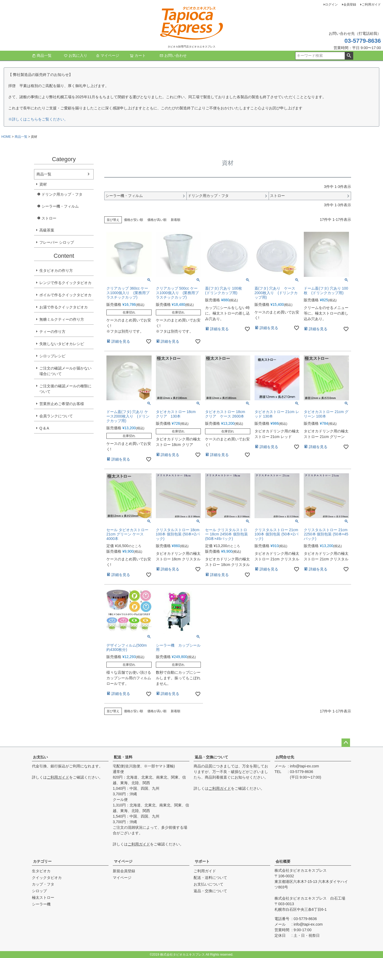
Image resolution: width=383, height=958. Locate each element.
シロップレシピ (52, 356)
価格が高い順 (156, 220)
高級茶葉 (46, 230)
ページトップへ (346, 742)
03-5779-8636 (362, 40)
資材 (43, 184)
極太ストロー (43, 897)
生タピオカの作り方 (56, 270)
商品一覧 (42, 55)
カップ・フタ (43, 884)
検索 (349, 55)
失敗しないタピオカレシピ (61, 344)
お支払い (40, 757)
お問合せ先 (285, 757)
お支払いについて (208, 884)
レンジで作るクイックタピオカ (65, 283)
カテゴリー (42, 861)
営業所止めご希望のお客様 (61, 404)
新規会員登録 (124, 871)
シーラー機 (41, 904)
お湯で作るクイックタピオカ (63, 307)
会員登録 (349, 4)
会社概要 (283, 861)
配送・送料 (123, 757)
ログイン (331, 4)
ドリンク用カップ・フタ (61, 194)
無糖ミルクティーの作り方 (61, 319)
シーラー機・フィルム (60, 206)
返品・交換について (211, 757)
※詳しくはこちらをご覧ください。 (38, 119)
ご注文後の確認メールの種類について (65, 389)
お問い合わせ (173, 55)
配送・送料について (210, 877)
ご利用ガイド (371, 4)
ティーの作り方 (52, 331)
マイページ (107, 55)
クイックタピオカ (47, 877)
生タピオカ (41, 871)
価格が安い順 (133, 220)
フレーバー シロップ (56, 242)
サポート (202, 861)
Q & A (44, 428)
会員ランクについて (56, 416)
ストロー (48, 218)
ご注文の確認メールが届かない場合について (65, 371)
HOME (6, 137)
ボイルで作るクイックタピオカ (65, 295)
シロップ (39, 891)
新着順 (175, 220)
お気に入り (75, 55)
